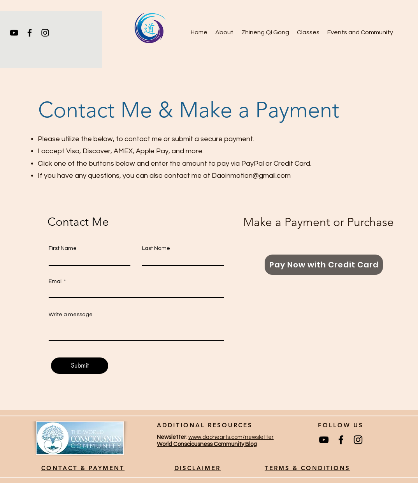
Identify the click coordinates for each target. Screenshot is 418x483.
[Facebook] (30, 33)
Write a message (71, 314)
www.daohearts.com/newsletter (231, 437)
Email (56, 281)
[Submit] (79, 365)
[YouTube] (14, 33)
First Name (63, 248)
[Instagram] (45, 33)
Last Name (156, 248)
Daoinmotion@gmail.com (251, 175)
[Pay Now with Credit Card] (324, 265)
